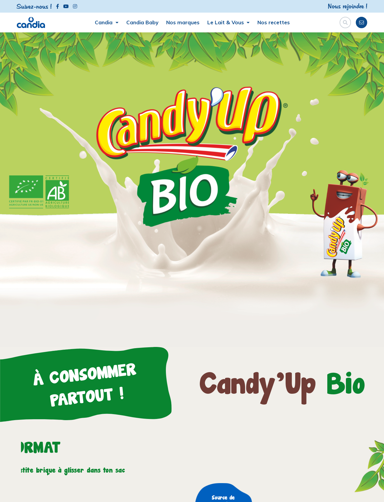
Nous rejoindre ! (348, 5)
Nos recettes (273, 22)
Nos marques (183, 22)
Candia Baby (142, 22)
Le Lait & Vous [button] (226, 22)
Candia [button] (104, 22)
